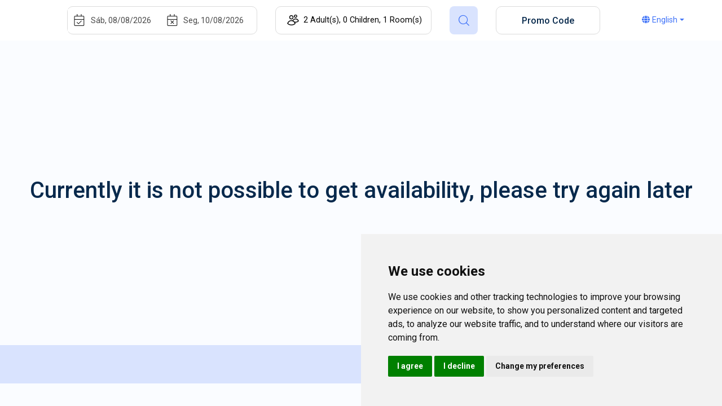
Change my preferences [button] (539, 365)
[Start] (127, 20)
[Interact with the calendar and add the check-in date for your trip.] (79, 20)
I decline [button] (459, 365)
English (659, 20)
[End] (220, 20)
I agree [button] (410, 365)
